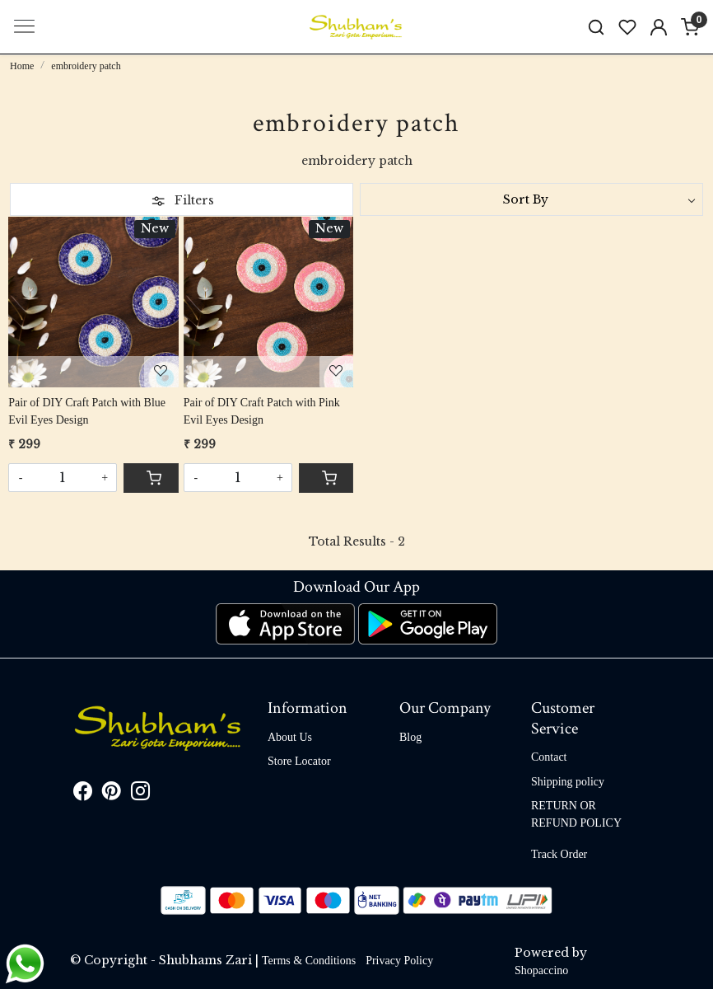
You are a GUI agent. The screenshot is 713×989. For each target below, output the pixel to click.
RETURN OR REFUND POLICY (576, 814)
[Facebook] (83, 794)
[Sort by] (531, 199)
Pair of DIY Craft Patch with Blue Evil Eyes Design (86, 411)
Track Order (559, 854)
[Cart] (150, 478)
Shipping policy (567, 782)
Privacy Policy (399, 960)
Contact (549, 757)
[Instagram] (140, 794)
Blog (410, 737)
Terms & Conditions (309, 960)
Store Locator (299, 761)
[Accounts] (658, 27)
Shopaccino (541, 970)
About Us (290, 737)
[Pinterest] (111, 794)
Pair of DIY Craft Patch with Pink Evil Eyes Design (262, 411)
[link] (596, 26)
